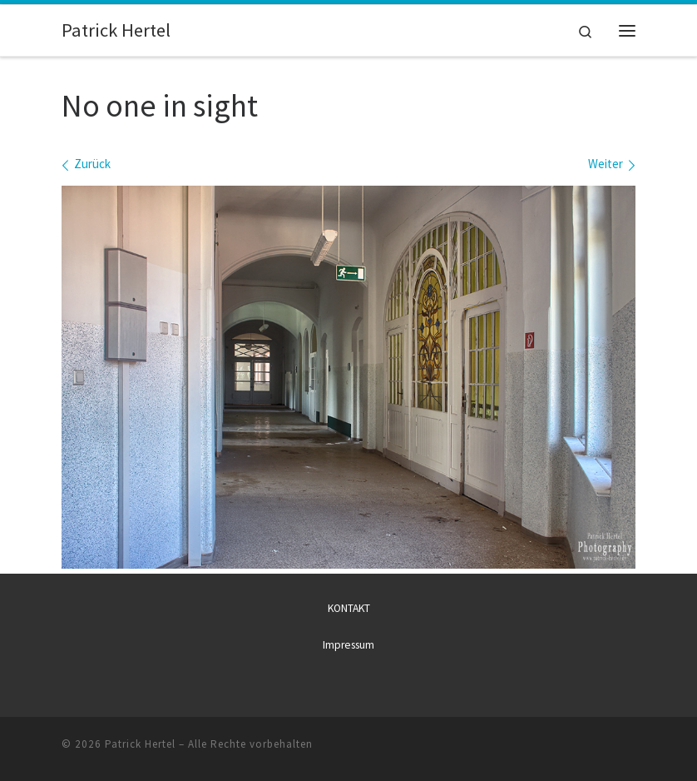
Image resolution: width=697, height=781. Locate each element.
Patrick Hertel (140, 744)
